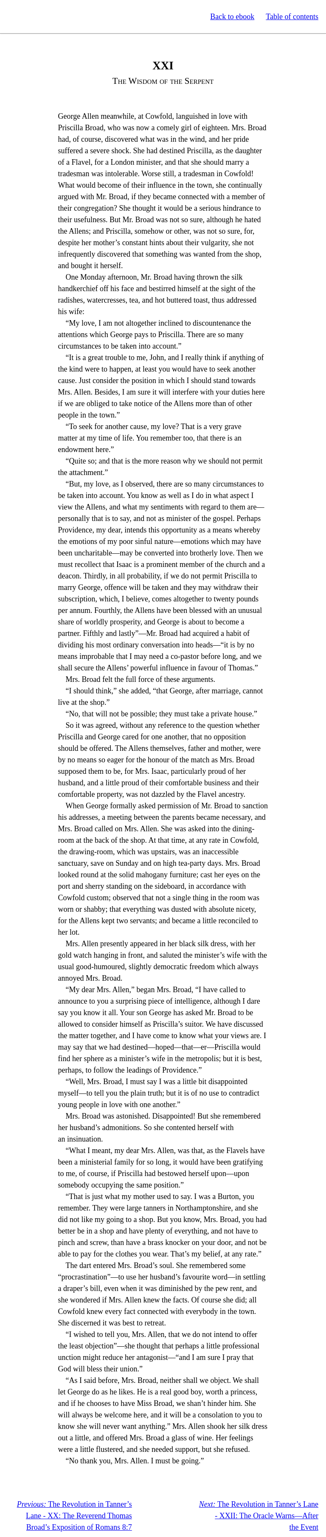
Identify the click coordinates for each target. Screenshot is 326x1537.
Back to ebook (232, 16)
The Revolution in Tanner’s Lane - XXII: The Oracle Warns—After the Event (258, 1515)
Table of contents (292, 16)
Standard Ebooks (46, 17)
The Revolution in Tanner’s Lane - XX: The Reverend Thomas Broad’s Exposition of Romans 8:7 (74, 1515)
